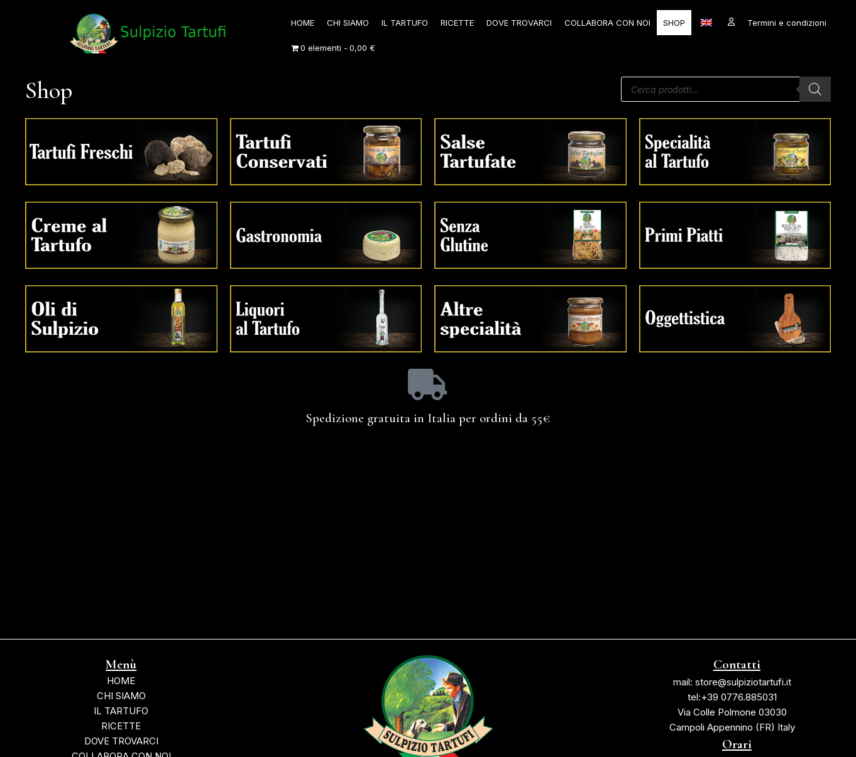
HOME (302, 23)
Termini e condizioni (786, 23)
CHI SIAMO (348, 23)
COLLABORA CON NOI (607, 23)
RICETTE (457, 23)
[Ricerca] (815, 89)
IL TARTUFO (404, 23)
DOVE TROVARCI (519, 23)
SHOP (674, 23)
